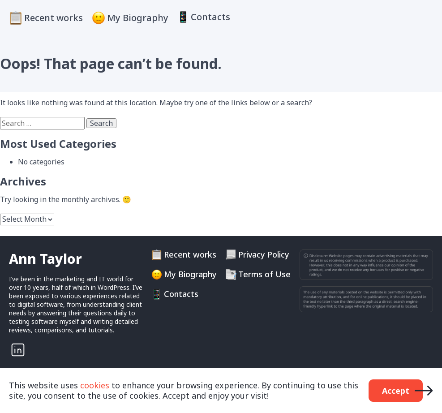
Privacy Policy (263, 255)
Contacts (210, 17)
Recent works (53, 18)
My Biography (137, 18)
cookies (94, 385)
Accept (395, 390)
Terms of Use (264, 274)
